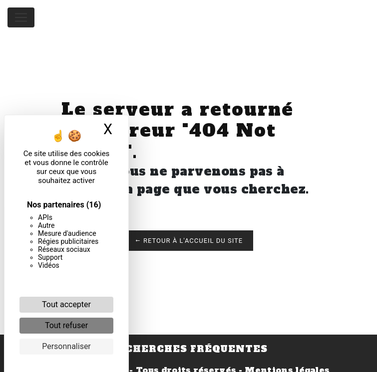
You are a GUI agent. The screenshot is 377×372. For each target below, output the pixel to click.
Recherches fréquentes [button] (189, 349)
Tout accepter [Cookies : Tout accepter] (66, 304)
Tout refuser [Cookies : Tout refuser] (66, 325)
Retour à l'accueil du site (188, 240)
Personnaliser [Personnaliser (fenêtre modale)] (66, 346)
